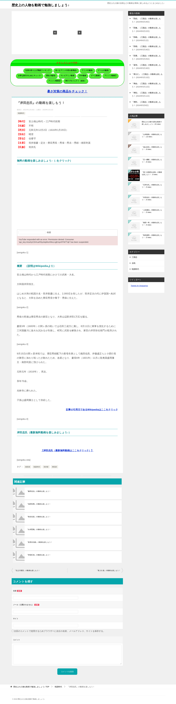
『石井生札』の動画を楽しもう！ (152, 186)
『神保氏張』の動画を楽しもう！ (39, 554)
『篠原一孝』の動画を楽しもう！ (152, 224)
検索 (49, 231)
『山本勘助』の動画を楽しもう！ (152, 136)
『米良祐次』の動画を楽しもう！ (152, 198)
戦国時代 (21, 112)
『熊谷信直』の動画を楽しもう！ (39, 515)
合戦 (133, 263)
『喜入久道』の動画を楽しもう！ (108, 569)
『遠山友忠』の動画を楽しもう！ (152, 148)
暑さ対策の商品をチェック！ (67, 90)
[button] (55, 33)
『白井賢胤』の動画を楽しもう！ (39, 528)
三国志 (134, 257)
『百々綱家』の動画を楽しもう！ (152, 161)
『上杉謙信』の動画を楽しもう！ (152, 211)
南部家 (27, 466)
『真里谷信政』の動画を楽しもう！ (39, 541)
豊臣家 (54, 466)
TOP (31, 686)
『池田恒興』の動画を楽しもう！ (39, 503)
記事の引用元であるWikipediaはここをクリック (92, 408)
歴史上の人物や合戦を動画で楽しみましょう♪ (152, 123)
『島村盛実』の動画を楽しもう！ (152, 236)
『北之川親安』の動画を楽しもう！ (27, 569)
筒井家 (46, 466)
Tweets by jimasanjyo (139, 286)
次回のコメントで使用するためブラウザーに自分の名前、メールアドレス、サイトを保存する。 (59, 630)
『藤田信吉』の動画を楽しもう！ (39, 490)
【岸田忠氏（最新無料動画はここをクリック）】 (67, 449)
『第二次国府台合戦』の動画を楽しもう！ (152, 173)
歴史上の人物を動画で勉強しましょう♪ (46, 4)
